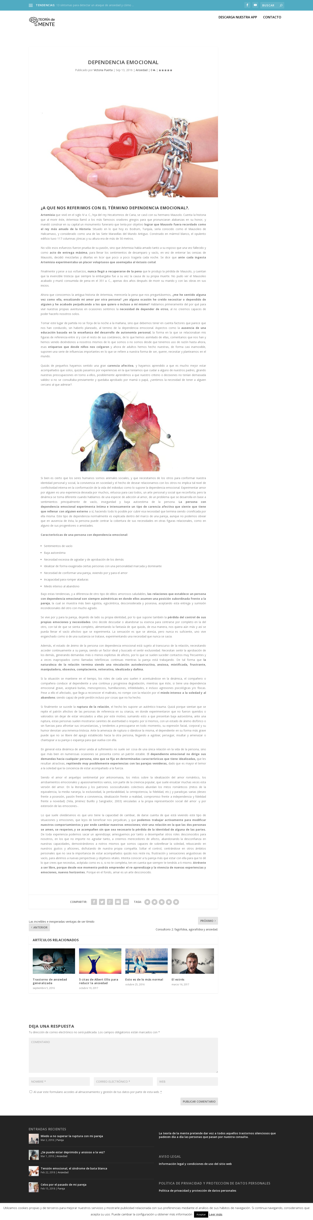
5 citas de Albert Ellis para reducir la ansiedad (98, 983)
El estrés (178, 982)
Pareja (60, 1142)
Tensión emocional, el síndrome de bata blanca (74, 1171)
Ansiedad (142, 72)
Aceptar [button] (201, 1214)
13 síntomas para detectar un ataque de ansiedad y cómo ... (95, 5)
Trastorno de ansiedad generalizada (50, 983)
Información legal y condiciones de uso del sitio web (195, 1166)
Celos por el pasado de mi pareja (63, 1187)
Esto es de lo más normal (144, 982)
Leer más (215, 1214)
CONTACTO (272, 26)
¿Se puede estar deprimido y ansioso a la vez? (73, 1154)
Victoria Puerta (103, 72)
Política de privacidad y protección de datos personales (197, 1193)
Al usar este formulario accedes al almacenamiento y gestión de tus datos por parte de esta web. (96, 1094)
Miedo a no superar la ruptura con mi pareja (72, 1138)
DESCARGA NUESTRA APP (238, 26)
